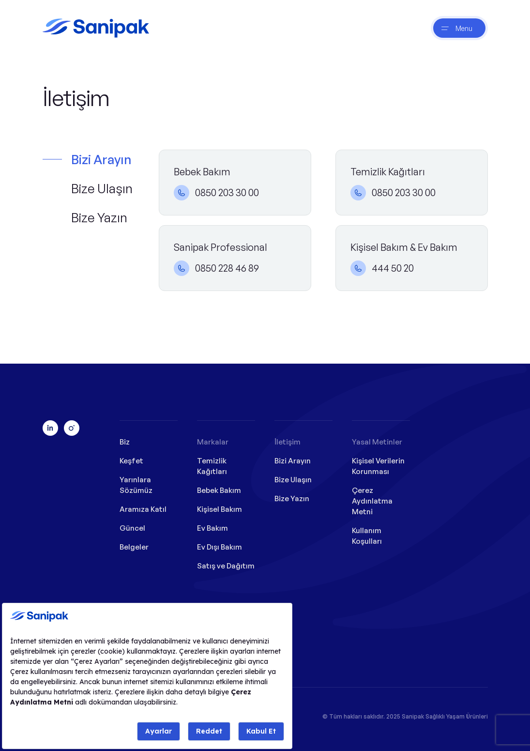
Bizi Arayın (101, 159)
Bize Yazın (99, 217)
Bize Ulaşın (102, 188)
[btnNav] (459, 28)
